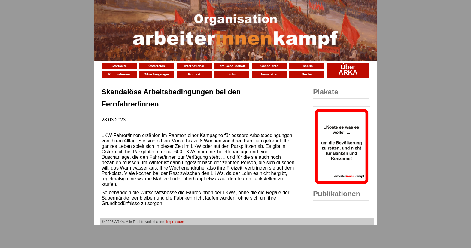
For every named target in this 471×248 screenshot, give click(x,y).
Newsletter (269, 74)
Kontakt (194, 74)
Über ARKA (348, 69)
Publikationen (119, 74)
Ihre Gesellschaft (231, 66)
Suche (307, 74)
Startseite (118, 66)
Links (231, 74)
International (194, 66)
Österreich (156, 66)
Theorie (307, 66)
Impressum (175, 222)
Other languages (157, 74)
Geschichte (269, 66)
